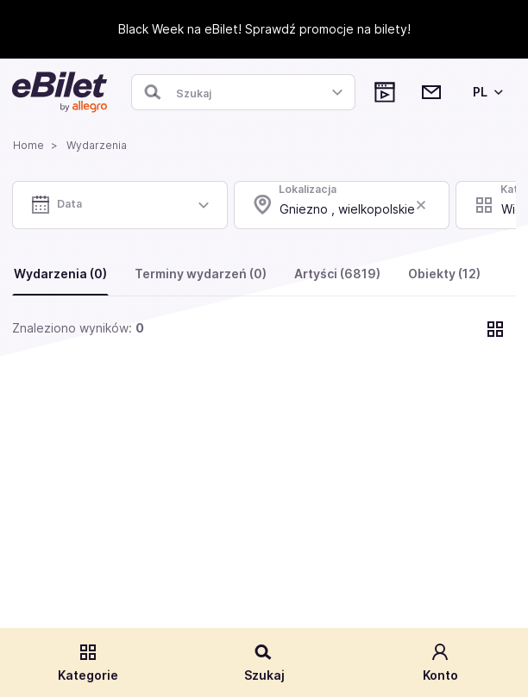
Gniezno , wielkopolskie (347, 209)
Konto (440, 662)
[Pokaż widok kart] (495, 329)
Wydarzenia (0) (60, 273)
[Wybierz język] (485, 92)
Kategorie (88, 662)
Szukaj (264, 662)
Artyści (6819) (337, 273)
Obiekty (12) (444, 273)
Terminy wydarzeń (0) (201, 273)
